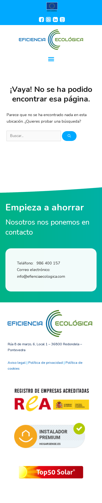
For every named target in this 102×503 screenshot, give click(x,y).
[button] (51, 59)
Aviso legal (17, 362)
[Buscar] (69, 136)
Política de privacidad (45, 362)
